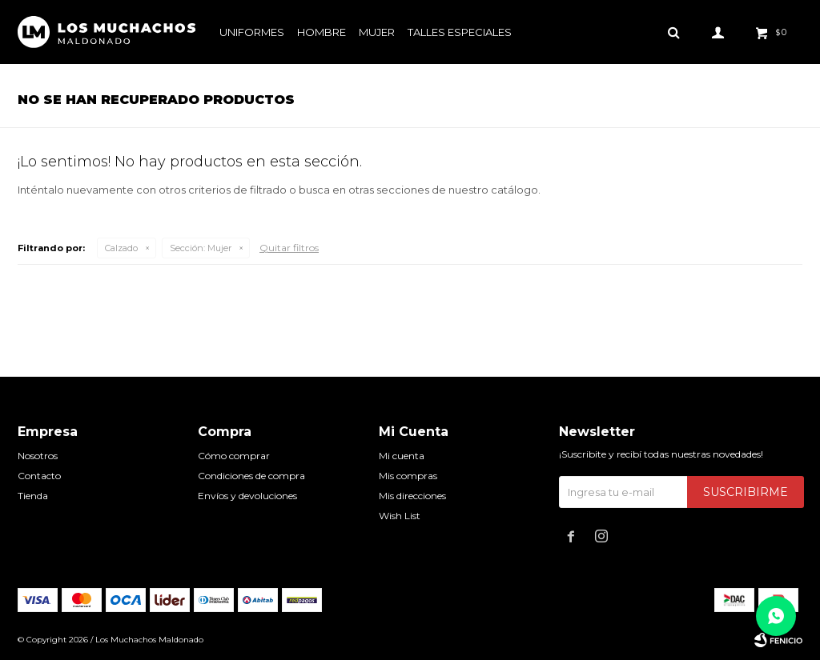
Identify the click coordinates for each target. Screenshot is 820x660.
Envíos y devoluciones (247, 496)
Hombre (321, 32)
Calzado (121, 248)
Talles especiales (460, 32)
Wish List (399, 516)
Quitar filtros (289, 248)
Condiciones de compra (251, 476)
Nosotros (38, 456)
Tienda (33, 496)
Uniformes (251, 32)
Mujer (377, 32)
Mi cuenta (401, 456)
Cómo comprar (234, 456)
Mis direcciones (412, 496)
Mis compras (408, 476)
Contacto (39, 476)
